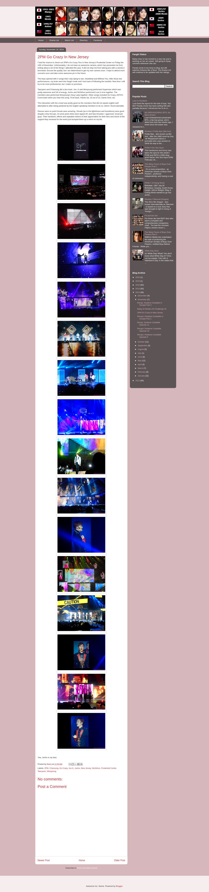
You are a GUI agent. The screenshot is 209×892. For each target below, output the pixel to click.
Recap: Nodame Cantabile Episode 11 (148, 323)
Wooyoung (51, 771)
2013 (137, 380)
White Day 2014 (152, 251)
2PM (46, 768)
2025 (137, 277)
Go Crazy (63, 768)
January (141, 376)
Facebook (97, 40)
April (140, 364)
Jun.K (71, 768)
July (140, 353)
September (143, 345)
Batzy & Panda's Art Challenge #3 (151, 309)
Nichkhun (96, 768)
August (141, 349)
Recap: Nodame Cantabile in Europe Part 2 (149, 304)
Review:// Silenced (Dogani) (157, 199)
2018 (137, 281)
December (142, 296)
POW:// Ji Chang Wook (155, 183)
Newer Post (44, 860)
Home (41, 40)
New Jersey (86, 768)
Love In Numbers (139, 101)
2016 (137, 285)
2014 (137, 292)
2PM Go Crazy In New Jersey (150, 312)
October (141, 342)
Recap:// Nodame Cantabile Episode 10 (149, 329)
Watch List (69, 40)
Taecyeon (42, 771)
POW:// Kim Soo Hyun (154, 148)
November (142, 299)
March (141, 368)
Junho (77, 768)
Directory (83, 40)
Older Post (119, 860)
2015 (137, 289)
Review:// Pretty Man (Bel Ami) (158, 131)
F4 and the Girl (151, 216)
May (140, 360)
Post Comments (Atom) (87, 868)
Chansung (54, 768)
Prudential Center (108, 768)
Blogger (119, 886)
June (140, 357)
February (142, 372)
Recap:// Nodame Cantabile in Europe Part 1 (150, 317)
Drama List (54, 40)
